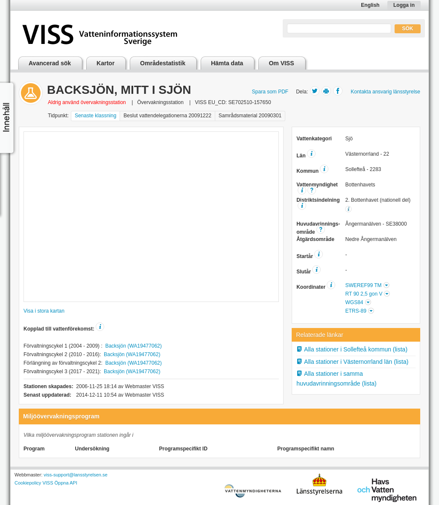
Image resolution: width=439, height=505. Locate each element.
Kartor (105, 63)
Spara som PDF (270, 92)
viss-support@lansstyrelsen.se (75, 474)
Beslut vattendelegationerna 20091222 (167, 116)
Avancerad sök (50, 63)
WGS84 (354, 302)
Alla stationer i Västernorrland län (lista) (352, 361)
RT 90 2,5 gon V (363, 294)
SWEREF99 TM (363, 285)
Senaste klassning (95, 116)
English (370, 5)
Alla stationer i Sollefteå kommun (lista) (351, 349)
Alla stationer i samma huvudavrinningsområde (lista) (336, 378)
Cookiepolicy (28, 482)
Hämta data (227, 63)
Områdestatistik (162, 63)
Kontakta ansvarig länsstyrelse (385, 92)
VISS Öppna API (59, 482)
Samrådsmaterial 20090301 (250, 116)
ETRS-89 (355, 311)
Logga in (404, 5)
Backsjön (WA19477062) (133, 346)
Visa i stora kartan (43, 311)
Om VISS (281, 63)
